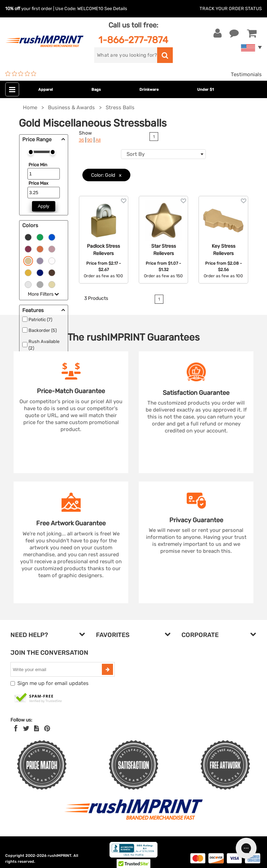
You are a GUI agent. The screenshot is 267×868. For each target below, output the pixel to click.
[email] (57, 669)
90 (89, 140)
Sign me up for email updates (53, 683)
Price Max (38, 183)
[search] (125, 55)
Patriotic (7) (40, 319)
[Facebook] (15, 728)
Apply (43, 206)
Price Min (38, 164)
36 (81, 140)
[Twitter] (26, 728)
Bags (96, 89)
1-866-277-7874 (133, 40)
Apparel (45, 89)
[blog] (36, 728)
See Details (115, 8)
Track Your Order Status (231, 8)
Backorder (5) (43, 330)
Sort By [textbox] (136, 154)
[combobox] (163, 154)
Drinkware (149, 89)
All (98, 140)
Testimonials (246, 74)
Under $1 (205, 89)
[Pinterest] (47, 728)
